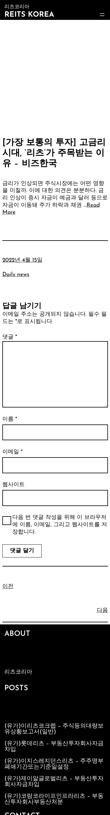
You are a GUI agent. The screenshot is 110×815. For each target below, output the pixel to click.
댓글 (9, 337)
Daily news (15, 274)
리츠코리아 (18, 672)
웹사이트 (13, 485)
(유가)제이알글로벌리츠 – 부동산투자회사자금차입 (54, 782)
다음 (102, 610)
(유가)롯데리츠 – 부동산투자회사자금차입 (54, 746)
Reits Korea (29, 14)
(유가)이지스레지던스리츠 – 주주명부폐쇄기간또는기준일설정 (54, 764)
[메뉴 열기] (102, 14)
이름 (9, 419)
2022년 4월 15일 (22, 260)
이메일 (12, 452)
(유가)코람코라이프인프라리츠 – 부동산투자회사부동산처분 (54, 799)
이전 (7, 586)
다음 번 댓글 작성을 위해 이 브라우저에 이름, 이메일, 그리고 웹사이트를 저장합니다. (59, 525)
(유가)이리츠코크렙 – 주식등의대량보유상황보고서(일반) (54, 729)
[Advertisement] (55, 77)
